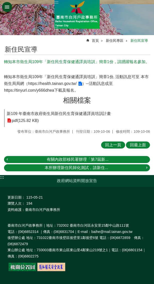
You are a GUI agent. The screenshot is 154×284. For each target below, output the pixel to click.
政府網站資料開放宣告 (77, 181)
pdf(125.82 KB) (25, 120)
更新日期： (16, 197)
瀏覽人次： (16, 203)
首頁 (95, 41)
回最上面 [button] (138, 145)
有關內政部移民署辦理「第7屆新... (77, 159)
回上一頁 (113, 145)
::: (56, 2)
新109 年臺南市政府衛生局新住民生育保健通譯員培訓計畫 (59, 113)
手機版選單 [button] (7, 7)
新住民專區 (114, 41)
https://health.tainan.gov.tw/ (52, 83)
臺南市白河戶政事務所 (77, 14)
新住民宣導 (139, 41)
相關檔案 (77, 100)
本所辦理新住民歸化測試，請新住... (76, 168)
